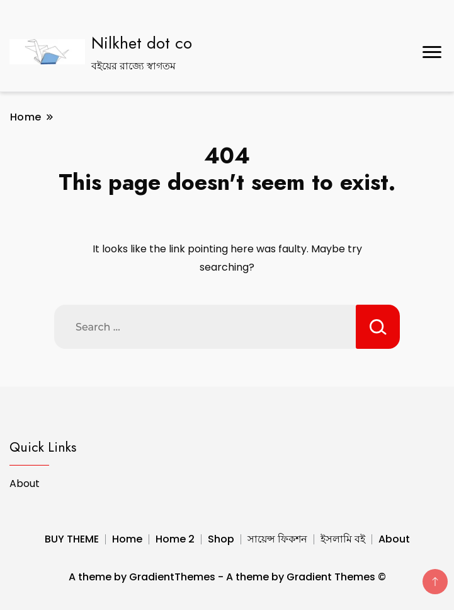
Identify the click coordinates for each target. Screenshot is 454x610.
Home (127, 539)
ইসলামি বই (343, 539)
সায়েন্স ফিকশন (277, 539)
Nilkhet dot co (141, 43)
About (24, 483)
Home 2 (175, 539)
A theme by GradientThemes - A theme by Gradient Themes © (227, 577)
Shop (221, 539)
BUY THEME (72, 539)
